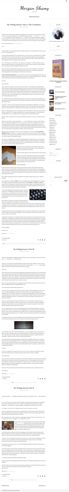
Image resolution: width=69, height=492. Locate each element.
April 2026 (51, 118)
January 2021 (51, 125)
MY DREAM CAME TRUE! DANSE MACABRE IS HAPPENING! (58, 81)
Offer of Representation (30, 243)
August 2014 (51, 132)
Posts (51, 152)
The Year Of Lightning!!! (60, 91)
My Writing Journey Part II (23, 388)
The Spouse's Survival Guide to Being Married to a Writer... (60, 97)
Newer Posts (6, 485)
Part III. (13, 233)
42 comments (4, 476)
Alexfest (33, 36)
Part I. (8, 233)
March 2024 (51, 120)
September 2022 (52, 123)
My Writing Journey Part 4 (18, 243)
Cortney (22, 121)
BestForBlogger (16, 490)
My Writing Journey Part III (23, 249)
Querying (38, 243)
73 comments (4, 239)
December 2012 (52, 141)
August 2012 (51, 144)
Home (50, 185)
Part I (14, 43)
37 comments (4, 378)
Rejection (43, 243)
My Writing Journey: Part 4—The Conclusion (24, 25)
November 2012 (52, 142)
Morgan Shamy (34, 8)
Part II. (10, 233)
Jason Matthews (36, 265)
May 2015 (51, 128)
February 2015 (52, 130)
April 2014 (51, 134)
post (11, 396)
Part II (17, 43)
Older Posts (42, 485)
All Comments (53, 155)
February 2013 (52, 137)
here (23, 37)
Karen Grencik (9, 243)
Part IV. (13, 373)
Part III (21, 43)
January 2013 (51, 139)
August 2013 (51, 135)
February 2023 (52, 122)
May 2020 (51, 127)
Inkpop (15, 479)
